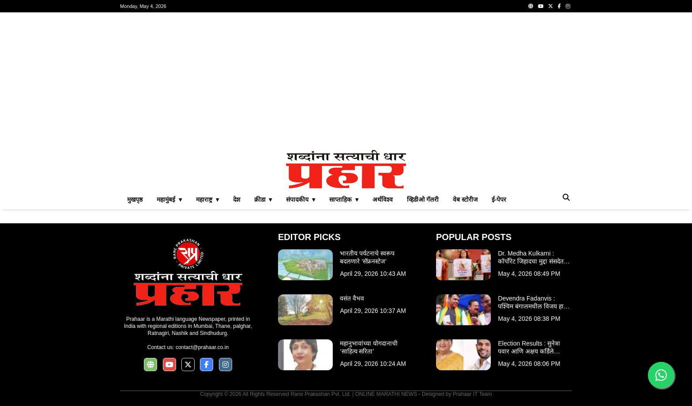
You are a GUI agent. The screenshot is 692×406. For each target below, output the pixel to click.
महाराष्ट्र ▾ (207, 199)
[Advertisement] (346, 81)
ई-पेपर (499, 199)
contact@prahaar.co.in (202, 347)
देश (236, 199)
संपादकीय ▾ (300, 199)
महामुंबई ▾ (169, 199)
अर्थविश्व (382, 199)
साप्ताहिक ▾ (343, 199)
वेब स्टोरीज (465, 199)
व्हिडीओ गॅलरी (423, 199)
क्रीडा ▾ (263, 199)
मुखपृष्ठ (135, 199)
